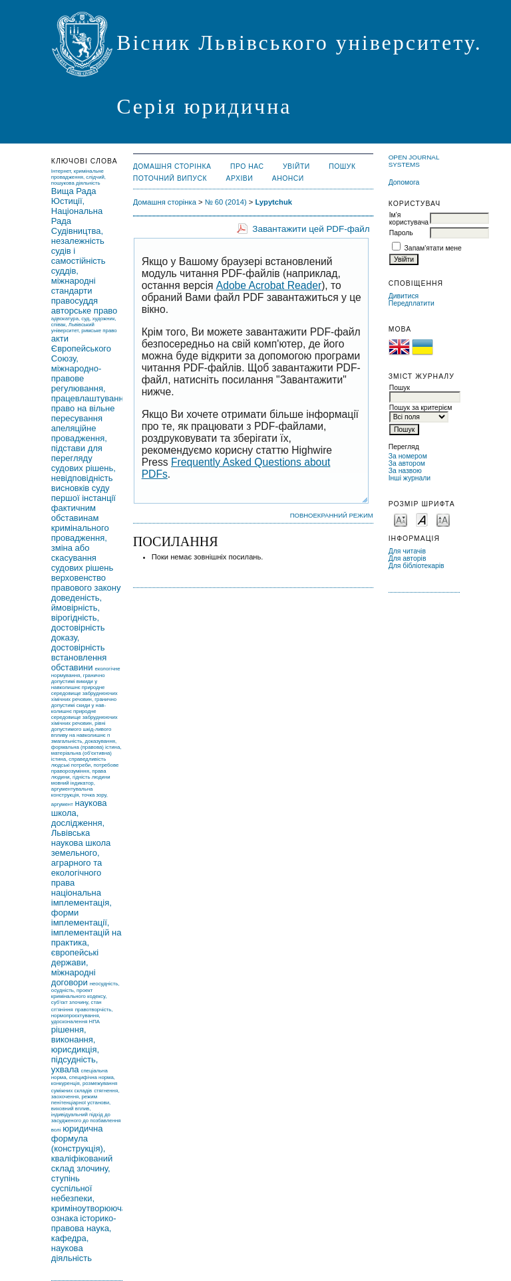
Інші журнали (409, 478)
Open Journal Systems (414, 160)
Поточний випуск (170, 178)
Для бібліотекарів (416, 565)
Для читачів (407, 551)
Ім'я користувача (408, 218)
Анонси (288, 178)
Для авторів (407, 558)
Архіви (240, 178)
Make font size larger (443, 519)
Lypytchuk (273, 202)
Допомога (404, 182)
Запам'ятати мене (433, 248)
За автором (407, 463)
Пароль (401, 233)
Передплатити (411, 303)
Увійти (296, 166)
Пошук (342, 166)
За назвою (405, 470)
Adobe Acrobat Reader (268, 285)
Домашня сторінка (172, 166)
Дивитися (404, 296)
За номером (408, 456)
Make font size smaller (400, 519)
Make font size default (421, 519)
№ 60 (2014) (226, 202)
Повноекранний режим (331, 515)
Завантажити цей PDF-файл (310, 229)
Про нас (247, 166)
